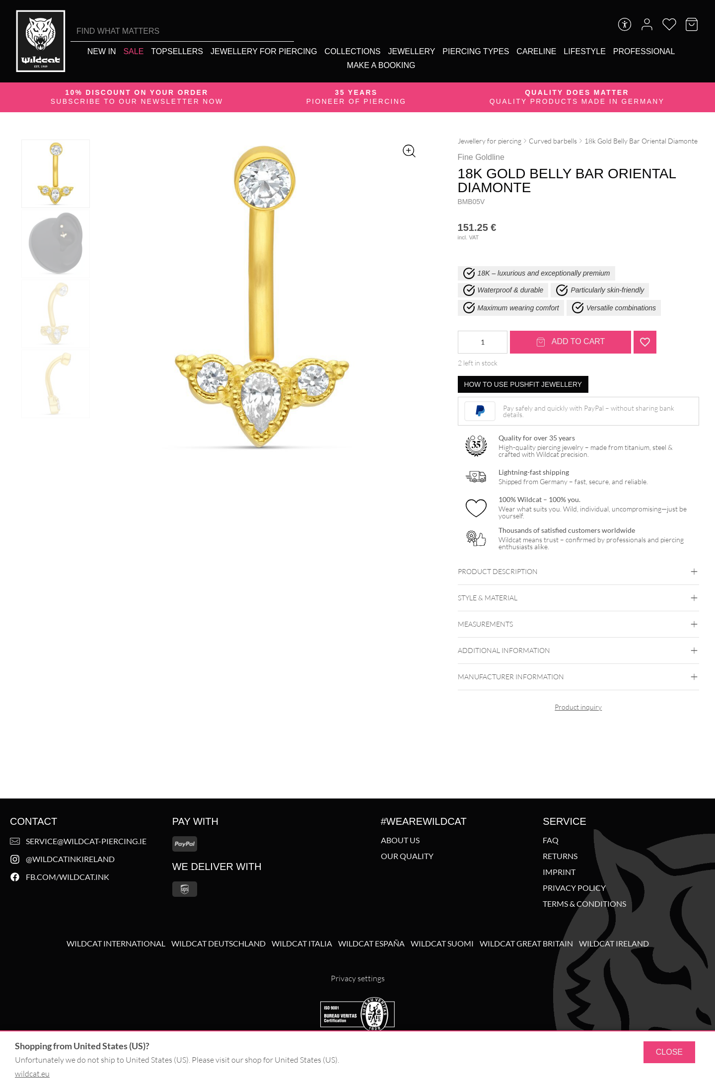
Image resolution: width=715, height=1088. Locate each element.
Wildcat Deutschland (218, 943)
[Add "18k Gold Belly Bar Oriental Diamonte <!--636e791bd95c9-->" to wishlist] (645, 342)
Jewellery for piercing (489, 141)
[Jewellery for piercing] (264, 51)
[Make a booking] (381, 65)
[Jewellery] (411, 51)
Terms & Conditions (584, 904)
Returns (560, 856)
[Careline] (536, 51)
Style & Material (578, 598)
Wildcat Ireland (614, 943)
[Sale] (133, 51)
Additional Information (578, 650)
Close (669, 1052)
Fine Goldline (481, 157)
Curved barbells (553, 141)
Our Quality (407, 856)
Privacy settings (358, 978)
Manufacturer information (578, 677)
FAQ (551, 840)
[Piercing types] (475, 51)
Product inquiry (578, 707)
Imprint (559, 872)
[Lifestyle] (584, 51)
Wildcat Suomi (442, 943)
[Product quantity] (482, 342)
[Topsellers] (177, 51)
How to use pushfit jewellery (523, 384)
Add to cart (570, 342)
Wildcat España (371, 943)
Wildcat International (116, 943)
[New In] (101, 51)
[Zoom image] (409, 151)
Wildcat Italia (302, 943)
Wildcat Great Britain (526, 943)
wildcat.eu (32, 1074)
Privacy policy (574, 888)
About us (400, 840)
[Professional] (644, 51)
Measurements (578, 624)
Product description (578, 572)
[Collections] (353, 51)
